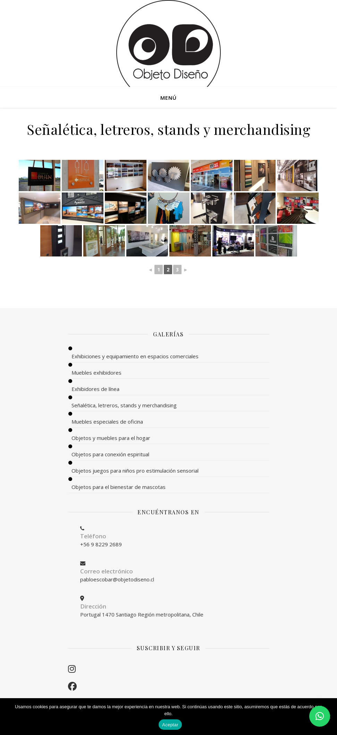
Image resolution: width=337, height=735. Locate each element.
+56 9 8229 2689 (101, 544)
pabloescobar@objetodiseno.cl (117, 579)
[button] (319, 716)
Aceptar (170, 724)
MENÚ (168, 97)
